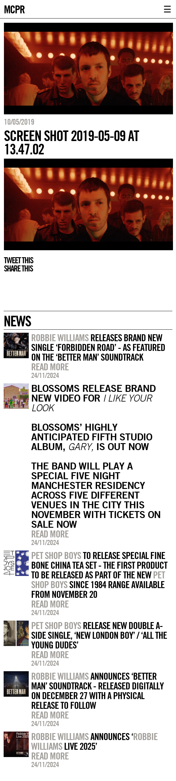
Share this (18, 268)
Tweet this (18, 260)
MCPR (14, 9)
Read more (50, 367)
